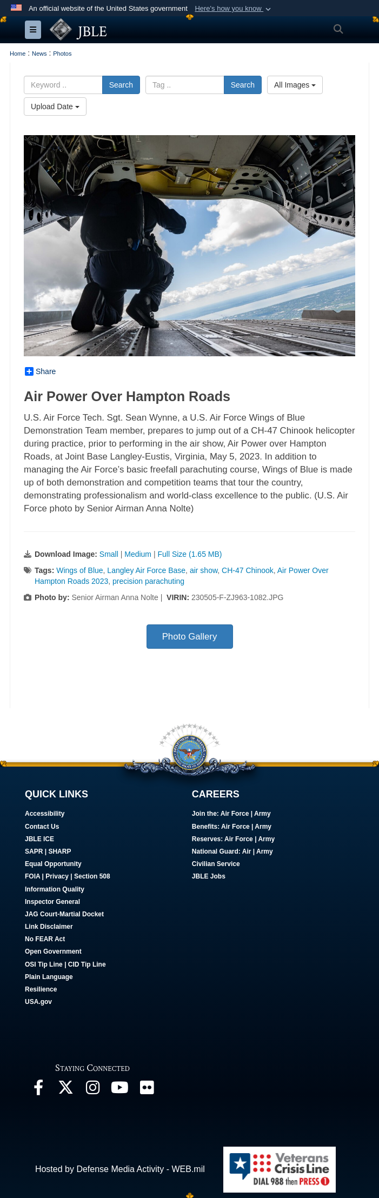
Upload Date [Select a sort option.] (55, 106)
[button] (234, 8)
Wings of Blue (79, 570)
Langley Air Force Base (146, 570)
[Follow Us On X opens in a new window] (65, 1090)
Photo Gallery (189, 636)
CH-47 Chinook (248, 570)
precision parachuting (148, 581)
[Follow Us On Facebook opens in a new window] (38, 1090)
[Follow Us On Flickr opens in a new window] (146, 1090)
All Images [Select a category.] (295, 85)
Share (40, 371)
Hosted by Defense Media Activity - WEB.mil (120, 1169)
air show (203, 570)
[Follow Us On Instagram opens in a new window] (92, 1090)
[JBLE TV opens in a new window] (119, 1090)
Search (121, 85)
